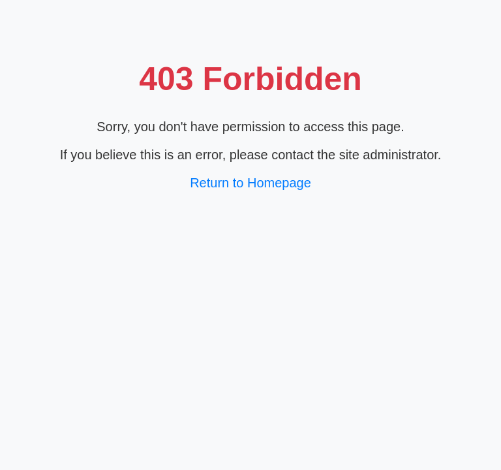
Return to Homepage (250, 183)
